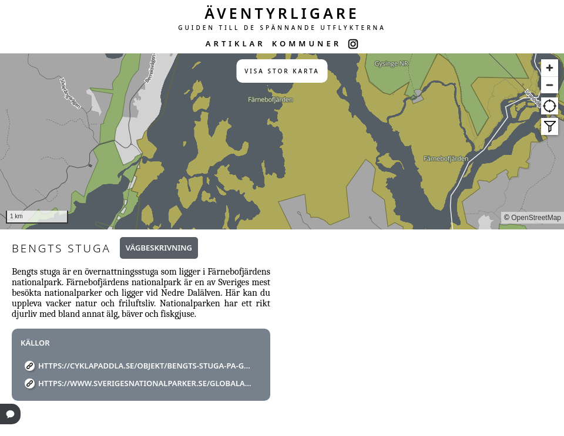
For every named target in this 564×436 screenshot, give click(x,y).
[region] (282, 141)
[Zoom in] (549, 67)
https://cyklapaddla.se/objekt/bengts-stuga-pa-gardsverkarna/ (145, 365)
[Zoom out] (549, 84)
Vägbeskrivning (159, 247)
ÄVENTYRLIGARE (282, 13)
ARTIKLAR (236, 43)
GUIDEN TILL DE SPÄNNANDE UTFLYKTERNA (282, 27)
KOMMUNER (306, 43)
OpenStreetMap (536, 218)
